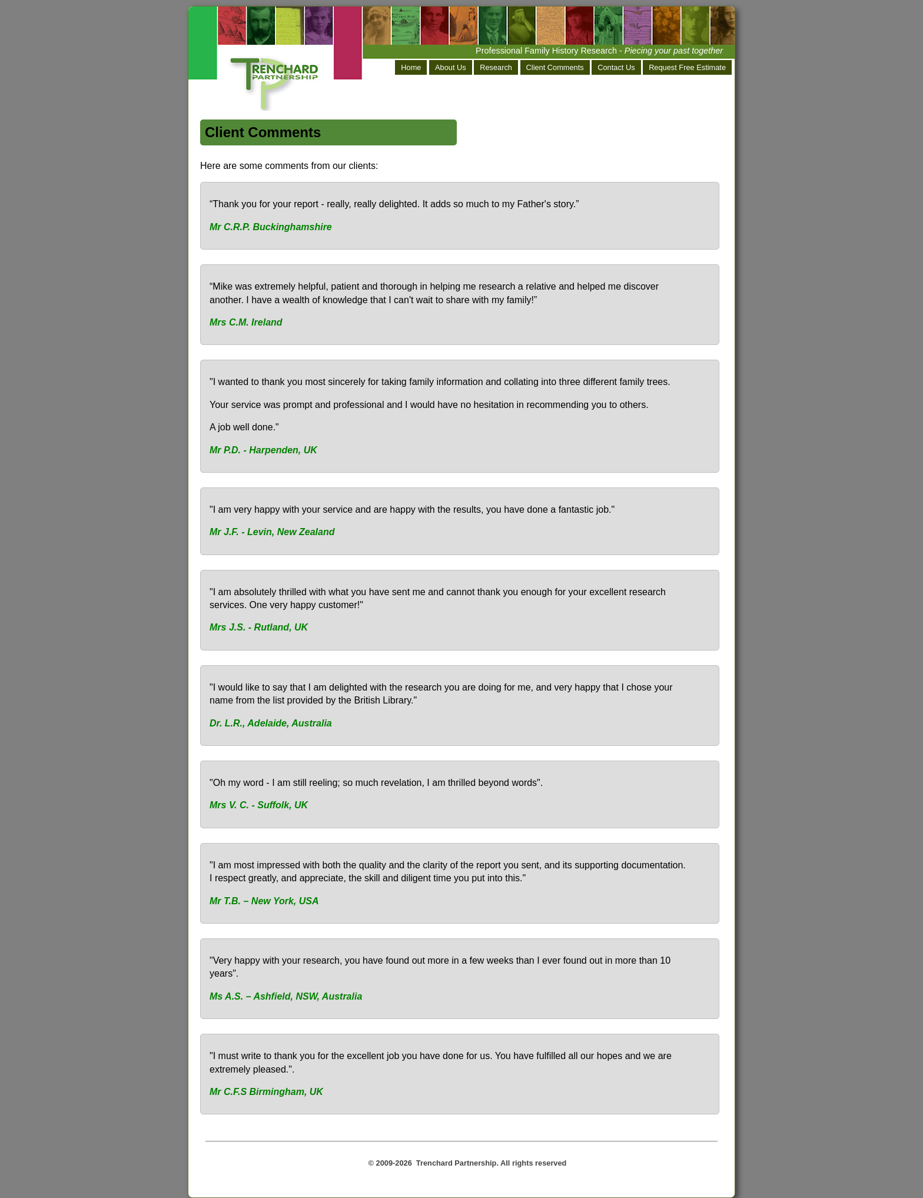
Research (496, 67)
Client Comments (555, 67)
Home (411, 67)
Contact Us (616, 67)
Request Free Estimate (687, 67)
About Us (450, 67)
